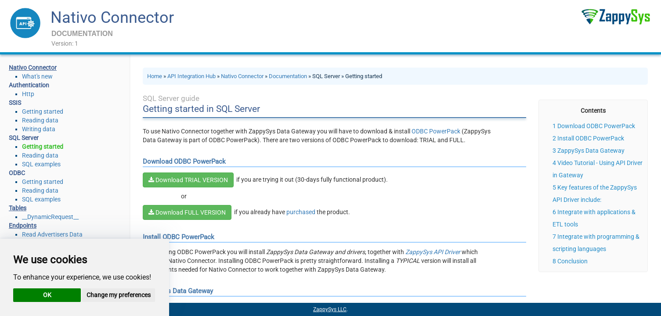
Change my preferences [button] (119, 294)
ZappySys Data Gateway (591, 150)
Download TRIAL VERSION (188, 179)
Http (28, 93)
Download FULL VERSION (187, 212)
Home (154, 76)
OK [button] (47, 294)
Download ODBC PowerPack (596, 125)
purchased (300, 211)
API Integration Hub (191, 76)
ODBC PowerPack (436, 131)
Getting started (42, 111)
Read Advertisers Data (52, 234)
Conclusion (572, 261)
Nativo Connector (112, 17)
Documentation (288, 76)
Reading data (40, 120)
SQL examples (41, 164)
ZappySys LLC (330, 309)
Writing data (38, 129)
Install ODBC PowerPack (590, 138)
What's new (37, 76)
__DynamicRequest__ (50, 216)
